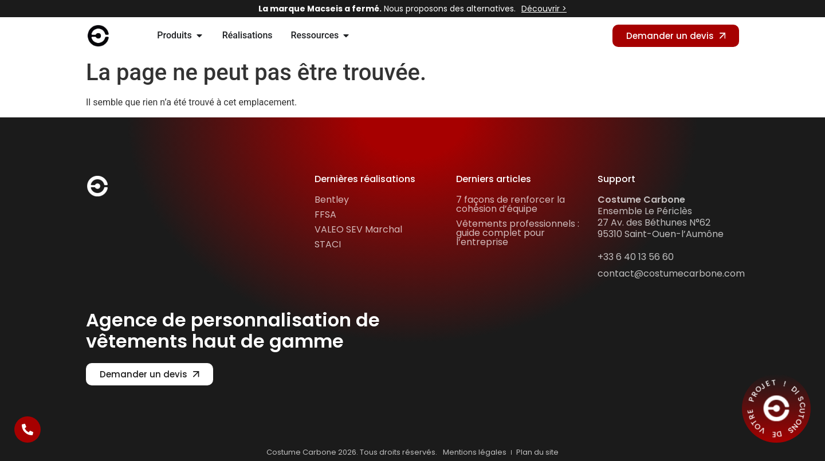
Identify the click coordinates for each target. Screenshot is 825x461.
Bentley (332, 199)
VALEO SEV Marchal (358, 229)
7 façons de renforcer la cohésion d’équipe (510, 204)
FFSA (325, 214)
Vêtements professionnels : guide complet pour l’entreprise (517, 233)
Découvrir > (544, 8)
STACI (328, 244)
